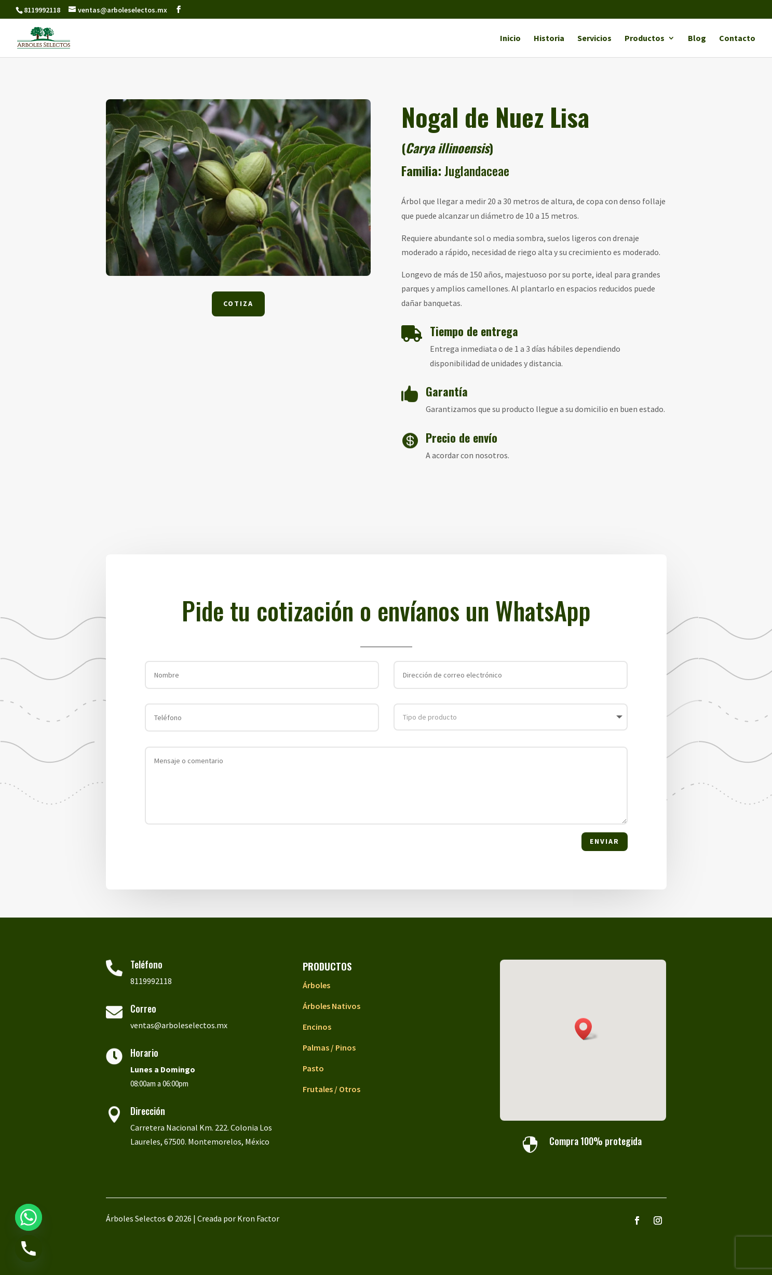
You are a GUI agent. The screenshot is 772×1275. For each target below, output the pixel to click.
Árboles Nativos (331, 1006)
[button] (587, 1029)
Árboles (316, 985)
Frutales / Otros (331, 1089)
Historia (549, 38)
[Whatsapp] (28, 1217)
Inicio (510, 38)
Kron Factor (258, 1218)
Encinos (317, 1026)
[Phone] (28, 1248)
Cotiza (238, 303)
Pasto (313, 1068)
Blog (697, 38)
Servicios (594, 38)
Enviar (604, 841)
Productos (645, 38)
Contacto (737, 38)
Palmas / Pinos (329, 1047)
